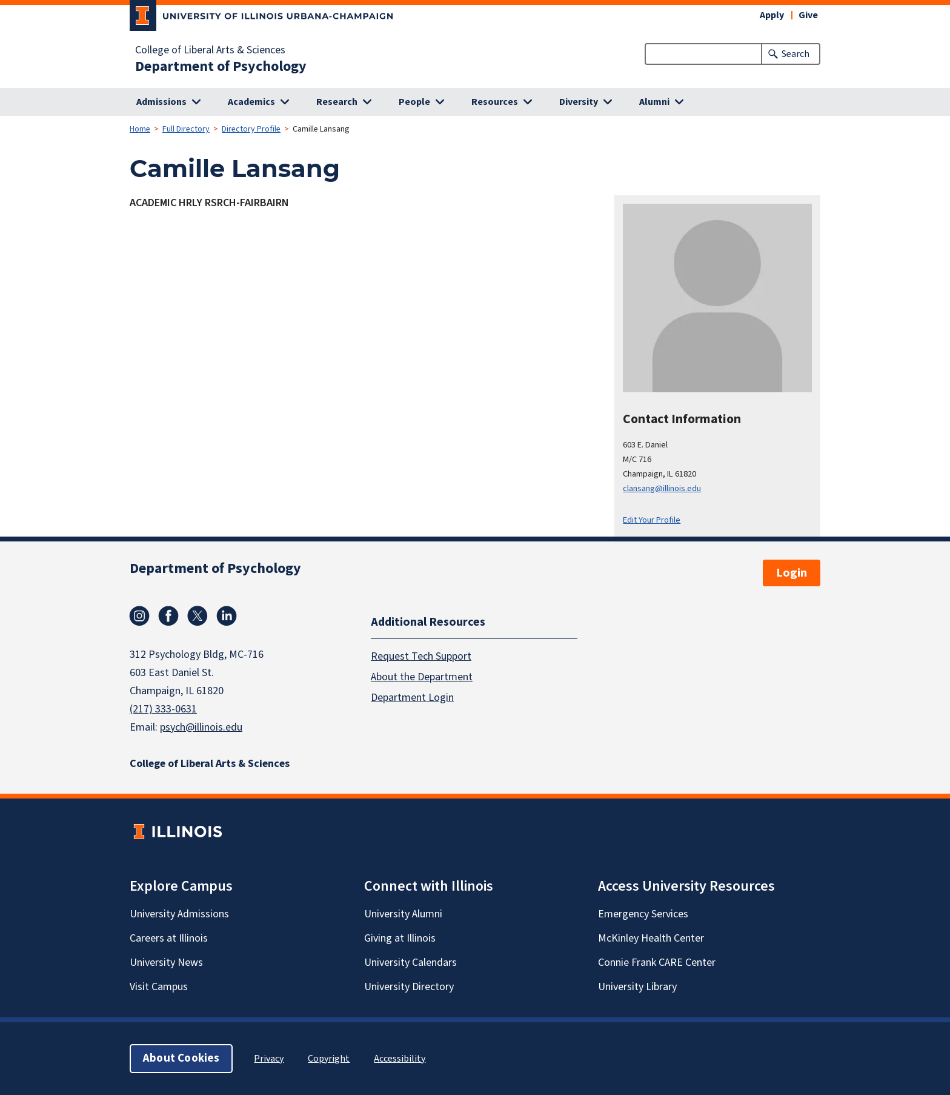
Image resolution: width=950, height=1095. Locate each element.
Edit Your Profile (651, 520)
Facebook (168, 616)
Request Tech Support (421, 655)
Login (791, 572)
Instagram (139, 616)
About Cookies (181, 1058)
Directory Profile (251, 129)
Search (795, 54)
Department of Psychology (221, 67)
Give (808, 15)
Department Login (412, 697)
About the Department (422, 676)
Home (140, 129)
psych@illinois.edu (201, 727)
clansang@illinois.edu (662, 488)
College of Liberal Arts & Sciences (210, 50)
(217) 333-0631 (163, 709)
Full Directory (186, 129)
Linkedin (226, 616)
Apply (772, 15)
